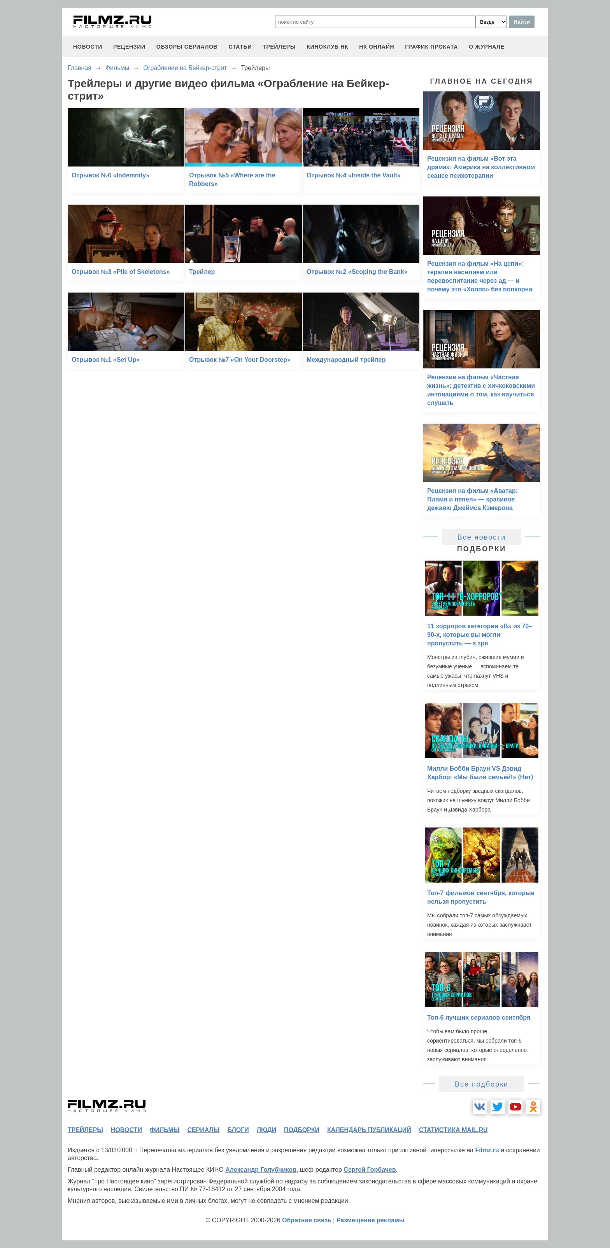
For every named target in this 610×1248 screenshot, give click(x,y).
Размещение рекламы (371, 1220)
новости (87, 47)
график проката (431, 47)
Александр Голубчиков (260, 1169)
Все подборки (481, 1084)
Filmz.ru (487, 1150)
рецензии (129, 47)
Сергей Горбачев (370, 1169)
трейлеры (279, 47)
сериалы (203, 1130)
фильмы (164, 1130)
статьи (240, 47)
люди (266, 1130)
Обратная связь (306, 1220)
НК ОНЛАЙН (376, 47)
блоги (238, 1130)
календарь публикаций (369, 1130)
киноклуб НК (327, 47)
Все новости (481, 537)
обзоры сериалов (187, 47)
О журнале (487, 47)
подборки (301, 1130)
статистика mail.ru (453, 1130)
